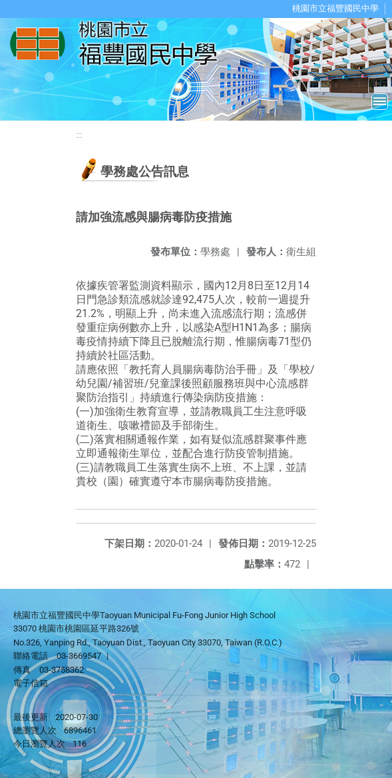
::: (79, 135)
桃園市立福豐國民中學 (335, 8)
